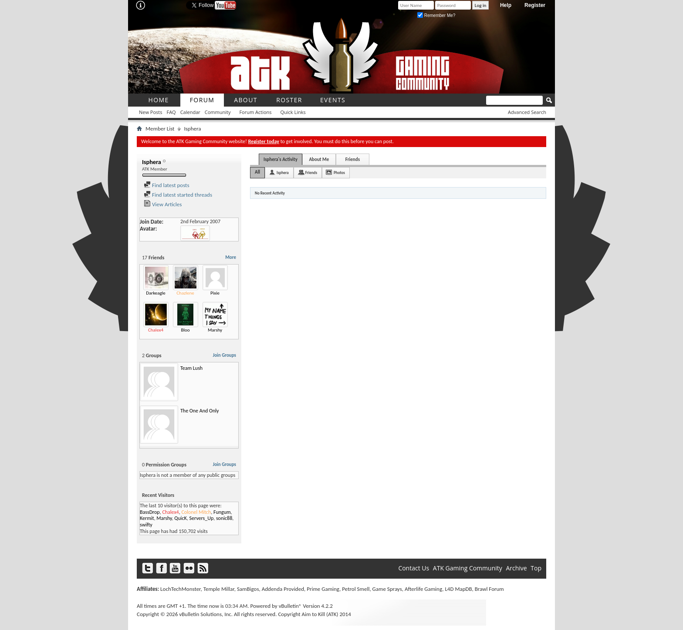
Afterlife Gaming (423, 589)
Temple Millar (218, 589)
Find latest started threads (178, 194)
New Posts (150, 112)
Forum (202, 100)
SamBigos (248, 589)
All (257, 172)
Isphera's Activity (281, 159)
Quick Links (293, 112)
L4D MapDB (458, 589)
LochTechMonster (180, 589)
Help (505, 5)
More (230, 257)
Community (218, 112)
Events (332, 100)
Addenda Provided (283, 589)
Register (534, 5)
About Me (319, 159)
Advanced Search (527, 112)
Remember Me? (436, 15)
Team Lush (191, 368)
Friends (352, 159)
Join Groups (225, 355)
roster (289, 100)
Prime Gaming (323, 589)
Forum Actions (255, 112)
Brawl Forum (489, 589)
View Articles (163, 204)
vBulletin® (290, 606)
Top (536, 568)
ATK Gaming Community (467, 568)
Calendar (190, 112)
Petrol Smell (355, 589)
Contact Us (413, 568)
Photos (339, 172)
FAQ (171, 112)
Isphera (283, 172)
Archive (516, 568)
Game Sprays (387, 589)
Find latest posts (166, 185)
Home (158, 100)
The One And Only (199, 411)
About (245, 100)
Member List (159, 128)
